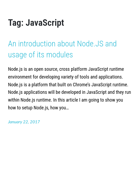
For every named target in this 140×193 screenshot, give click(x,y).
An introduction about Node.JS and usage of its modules (62, 49)
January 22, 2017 (24, 121)
